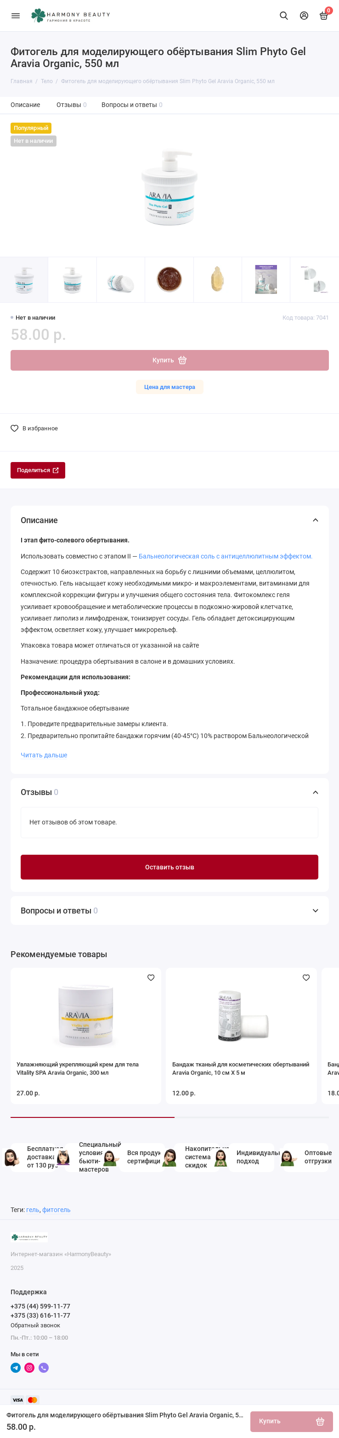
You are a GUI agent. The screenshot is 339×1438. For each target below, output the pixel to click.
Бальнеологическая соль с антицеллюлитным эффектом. (226, 556)
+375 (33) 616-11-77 (40, 1315)
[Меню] (15, 15)
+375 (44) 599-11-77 (40, 1306)
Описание (25, 105)
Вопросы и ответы (132, 105)
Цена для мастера (169, 386)
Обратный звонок (35, 1325)
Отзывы (71, 105)
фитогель (56, 1210)
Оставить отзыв (169, 867)
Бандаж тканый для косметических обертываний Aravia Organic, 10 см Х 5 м (240, 1068)
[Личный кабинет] (304, 16)
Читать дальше (44, 755)
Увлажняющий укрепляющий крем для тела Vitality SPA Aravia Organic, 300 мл (78, 1068)
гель (33, 1210)
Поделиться (38, 470)
